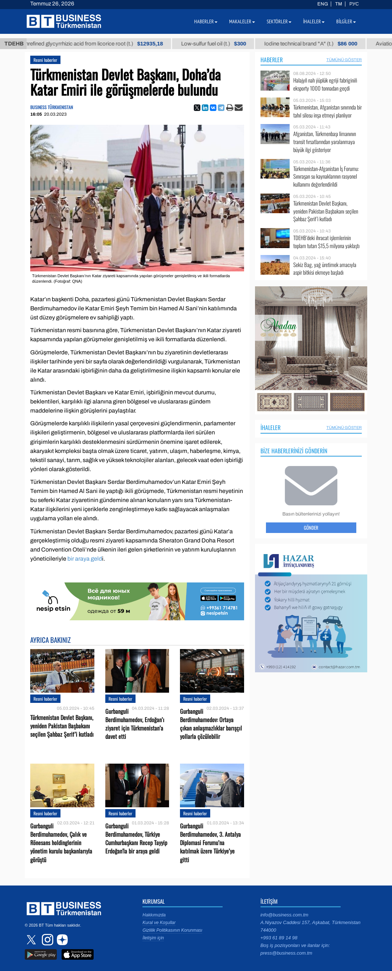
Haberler (271, 59)
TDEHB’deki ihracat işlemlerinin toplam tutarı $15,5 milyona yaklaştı (326, 242)
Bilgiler (346, 21)
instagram (46, 939)
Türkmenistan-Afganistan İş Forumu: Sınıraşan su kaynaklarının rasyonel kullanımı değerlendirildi (326, 176)
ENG (322, 4)
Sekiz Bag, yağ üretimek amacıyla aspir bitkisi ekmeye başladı (324, 268)
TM (338, 4)
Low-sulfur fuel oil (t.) (220, 44)
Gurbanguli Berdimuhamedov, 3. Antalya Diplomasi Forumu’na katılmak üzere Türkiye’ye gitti (210, 843)
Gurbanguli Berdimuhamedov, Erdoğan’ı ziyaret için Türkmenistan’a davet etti (134, 724)
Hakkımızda (153, 915)
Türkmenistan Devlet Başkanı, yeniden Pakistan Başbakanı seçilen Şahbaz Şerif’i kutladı (62, 726)
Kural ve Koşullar (159, 922)
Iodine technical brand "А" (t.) (317, 44)
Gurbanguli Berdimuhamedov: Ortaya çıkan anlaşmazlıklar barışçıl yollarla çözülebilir (211, 724)
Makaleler (242, 21)
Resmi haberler (45, 60)
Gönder (311, 527)
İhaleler (270, 427)
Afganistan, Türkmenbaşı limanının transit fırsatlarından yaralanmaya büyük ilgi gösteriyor (324, 142)
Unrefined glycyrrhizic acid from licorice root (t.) (98, 44)
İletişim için (153, 937)
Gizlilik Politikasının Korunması (172, 930)
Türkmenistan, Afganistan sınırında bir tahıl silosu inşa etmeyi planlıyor (327, 111)
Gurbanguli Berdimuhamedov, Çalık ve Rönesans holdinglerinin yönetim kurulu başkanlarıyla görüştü (61, 843)
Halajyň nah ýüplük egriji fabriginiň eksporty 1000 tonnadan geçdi (325, 84)
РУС (354, 4)
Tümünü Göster (344, 59)
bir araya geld (84, 559)
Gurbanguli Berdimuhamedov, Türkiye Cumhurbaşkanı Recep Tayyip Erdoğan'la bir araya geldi (136, 839)
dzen (61, 939)
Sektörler (279, 21)
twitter (32, 939)
